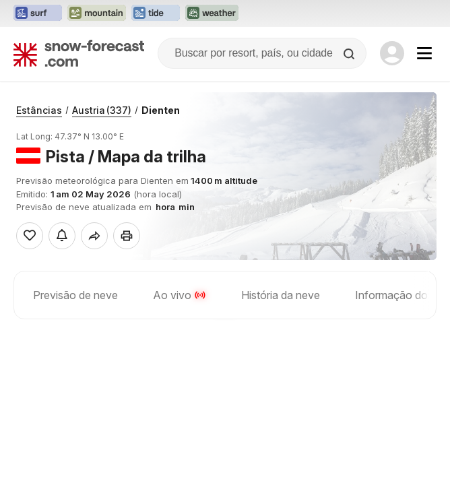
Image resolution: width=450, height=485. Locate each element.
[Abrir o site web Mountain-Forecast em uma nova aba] (96, 13)
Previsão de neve (75, 295)
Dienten (160, 110)
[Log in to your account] (392, 53)
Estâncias (39, 110)
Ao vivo (179, 295)
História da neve (280, 295)
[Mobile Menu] (424, 53)
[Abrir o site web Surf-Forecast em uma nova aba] (37, 13)
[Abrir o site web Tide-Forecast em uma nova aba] (155, 13)
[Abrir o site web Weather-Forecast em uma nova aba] (211, 13)
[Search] (350, 53)
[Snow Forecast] (78, 53)
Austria (101, 110)
